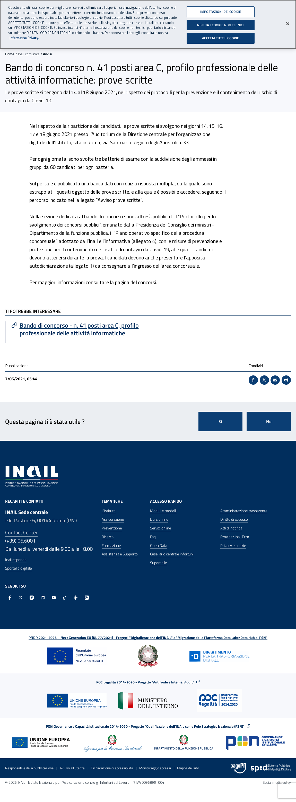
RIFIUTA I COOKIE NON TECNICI (220, 21)
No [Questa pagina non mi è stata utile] (269, 421)
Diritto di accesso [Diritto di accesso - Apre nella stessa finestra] (234, 519)
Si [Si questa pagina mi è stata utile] (220, 421)
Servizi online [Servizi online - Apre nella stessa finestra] (160, 528)
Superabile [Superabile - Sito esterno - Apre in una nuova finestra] (158, 563)
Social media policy (277, 782)
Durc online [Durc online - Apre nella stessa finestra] (159, 519)
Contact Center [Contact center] (21, 532)
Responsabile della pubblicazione (29, 768)
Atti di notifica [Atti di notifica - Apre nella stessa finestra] (231, 528)
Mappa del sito (188, 768)
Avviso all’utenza (72, 768)
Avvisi (47, 54)
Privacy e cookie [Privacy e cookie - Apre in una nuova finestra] (233, 545)
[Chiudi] (287, 20)
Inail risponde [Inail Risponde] (16, 560)
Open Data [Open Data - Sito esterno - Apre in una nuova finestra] (158, 545)
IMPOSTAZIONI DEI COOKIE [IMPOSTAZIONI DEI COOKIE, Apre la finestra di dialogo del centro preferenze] (220, 8)
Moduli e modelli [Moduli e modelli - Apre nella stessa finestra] (163, 511)
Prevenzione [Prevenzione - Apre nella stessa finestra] (112, 528)
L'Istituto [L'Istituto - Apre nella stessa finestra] (109, 511)
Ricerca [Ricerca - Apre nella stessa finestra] (108, 537)
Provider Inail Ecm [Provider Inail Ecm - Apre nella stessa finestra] (234, 537)
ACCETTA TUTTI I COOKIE (220, 34)
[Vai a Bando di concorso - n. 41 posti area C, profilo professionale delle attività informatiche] (77, 329)
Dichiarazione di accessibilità (112, 768)
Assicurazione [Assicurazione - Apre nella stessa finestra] (113, 519)
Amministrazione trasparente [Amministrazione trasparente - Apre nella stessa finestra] (243, 511)
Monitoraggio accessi (155, 768)
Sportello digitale (18, 568)
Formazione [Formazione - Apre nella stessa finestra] (111, 545)
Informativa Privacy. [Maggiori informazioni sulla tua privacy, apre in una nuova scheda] (24, 34)
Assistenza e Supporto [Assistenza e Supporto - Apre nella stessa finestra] (120, 554)
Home (9, 54)
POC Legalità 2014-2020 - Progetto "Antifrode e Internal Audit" (145, 682)
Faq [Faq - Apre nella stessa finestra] (153, 537)
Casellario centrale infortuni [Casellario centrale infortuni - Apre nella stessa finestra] (172, 554)
